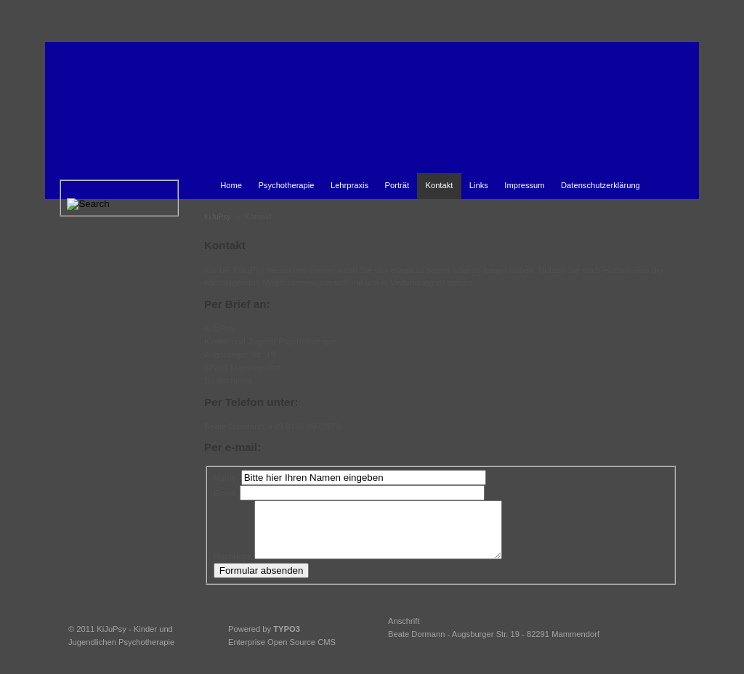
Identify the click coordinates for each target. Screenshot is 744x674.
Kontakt (439, 185)
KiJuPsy (217, 217)
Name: (226, 477)
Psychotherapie (286, 185)
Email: (226, 493)
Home (231, 185)
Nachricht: (233, 567)
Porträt (397, 185)
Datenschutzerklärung (600, 185)
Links (478, 185)
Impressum (524, 185)
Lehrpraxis (349, 185)
